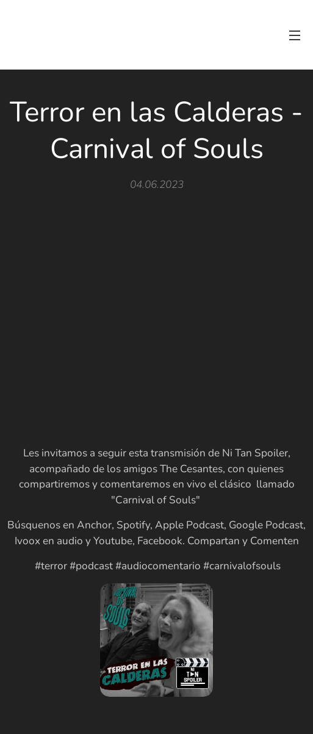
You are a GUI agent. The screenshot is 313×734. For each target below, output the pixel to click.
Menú (294, 35)
